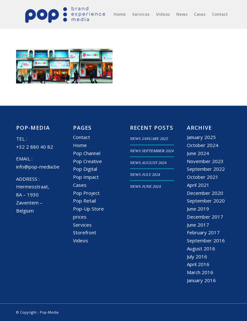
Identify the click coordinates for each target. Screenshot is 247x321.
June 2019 (198, 208)
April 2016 (198, 264)
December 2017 (205, 216)
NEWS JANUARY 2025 (149, 138)
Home (80, 145)
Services (82, 224)
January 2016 (201, 280)
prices (80, 216)
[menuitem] (119, 14)
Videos (80, 240)
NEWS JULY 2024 (145, 174)
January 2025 (201, 137)
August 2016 (201, 248)
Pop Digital (85, 169)
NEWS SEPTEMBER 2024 (152, 151)
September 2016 (206, 240)
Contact (81, 137)
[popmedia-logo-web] (65, 14)
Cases (80, 185)
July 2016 (197, 256)
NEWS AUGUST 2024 (148, 162)
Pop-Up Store (88, 208)
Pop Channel (86, 153)
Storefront (84, 232)
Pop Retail (84, 200)
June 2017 (198, 224)
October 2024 (202, 145)
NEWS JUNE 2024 (145, 186)
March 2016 (200, 272)
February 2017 (203, 232)
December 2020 (205, 193)
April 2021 (198, 185)
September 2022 (206, 169)
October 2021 (202, 177)
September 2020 (206, 200)
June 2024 (198, 153)
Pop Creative (87, 161)
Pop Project (86, 193)
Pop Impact (86, 177)
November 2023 (205, 161)
